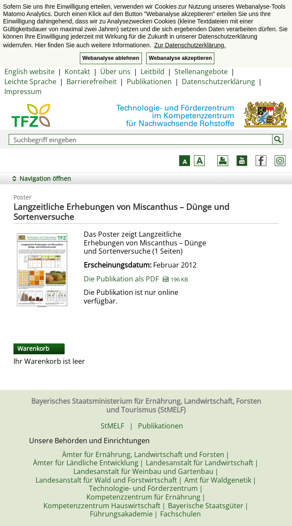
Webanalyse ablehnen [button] (110, 58)
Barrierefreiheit (91, 81)
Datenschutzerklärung (218, 81)
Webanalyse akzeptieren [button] (180, 58)
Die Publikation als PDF (136, 279)
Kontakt (77, 71)
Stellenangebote (201, 71)
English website (29, 71)
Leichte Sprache (30, 81)
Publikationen (149, 81)
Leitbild (152, 71)
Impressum (23, 91)
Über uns (115, 71)
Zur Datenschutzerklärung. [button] (190, 45)
